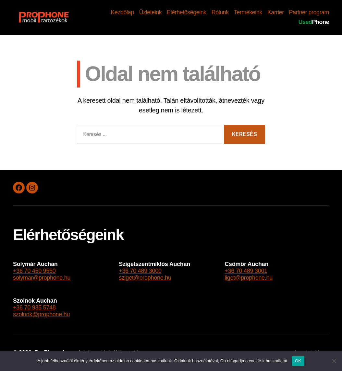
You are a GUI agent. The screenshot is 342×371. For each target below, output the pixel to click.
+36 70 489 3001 (246, 271)
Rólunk (220, 12)
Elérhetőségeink (186, 12)
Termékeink (248, 12)
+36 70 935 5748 (34, 307)
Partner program (309, 12)
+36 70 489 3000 (140, 271)
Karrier (275, 12)
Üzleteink (150, 12)
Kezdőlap (122, 12)
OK (298, 360)
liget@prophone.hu (249, 277)
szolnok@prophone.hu (41, 314)
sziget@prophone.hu (145, 277)
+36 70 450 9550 (34, 271)
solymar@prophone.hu (41, 277)
